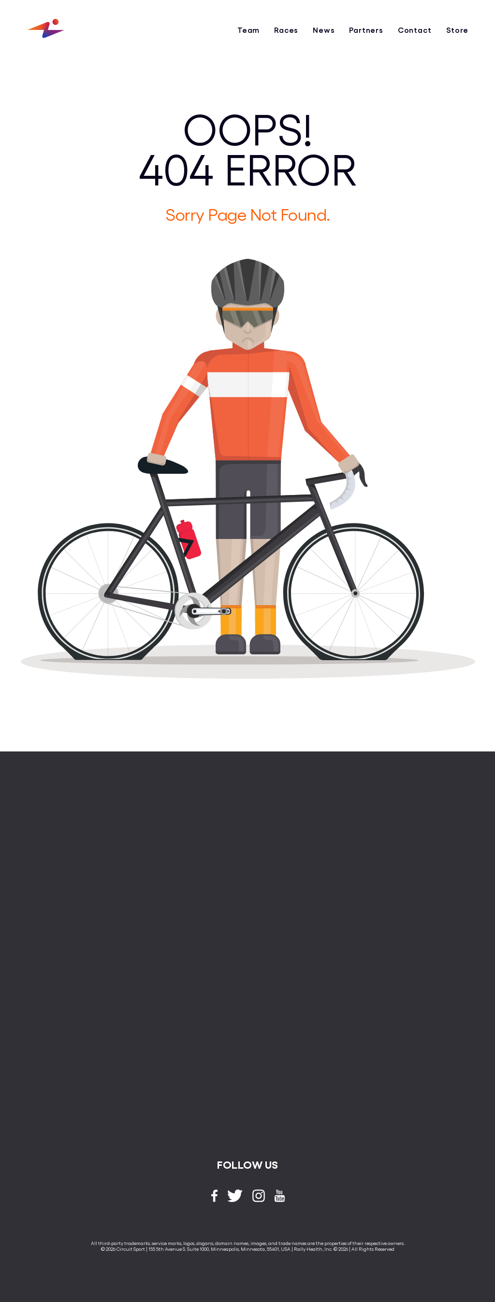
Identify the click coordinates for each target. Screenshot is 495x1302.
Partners (366, 29)
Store (457, 29)
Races (286, 29)
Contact (415, 29)
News (324, 29)
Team (248, 29)
